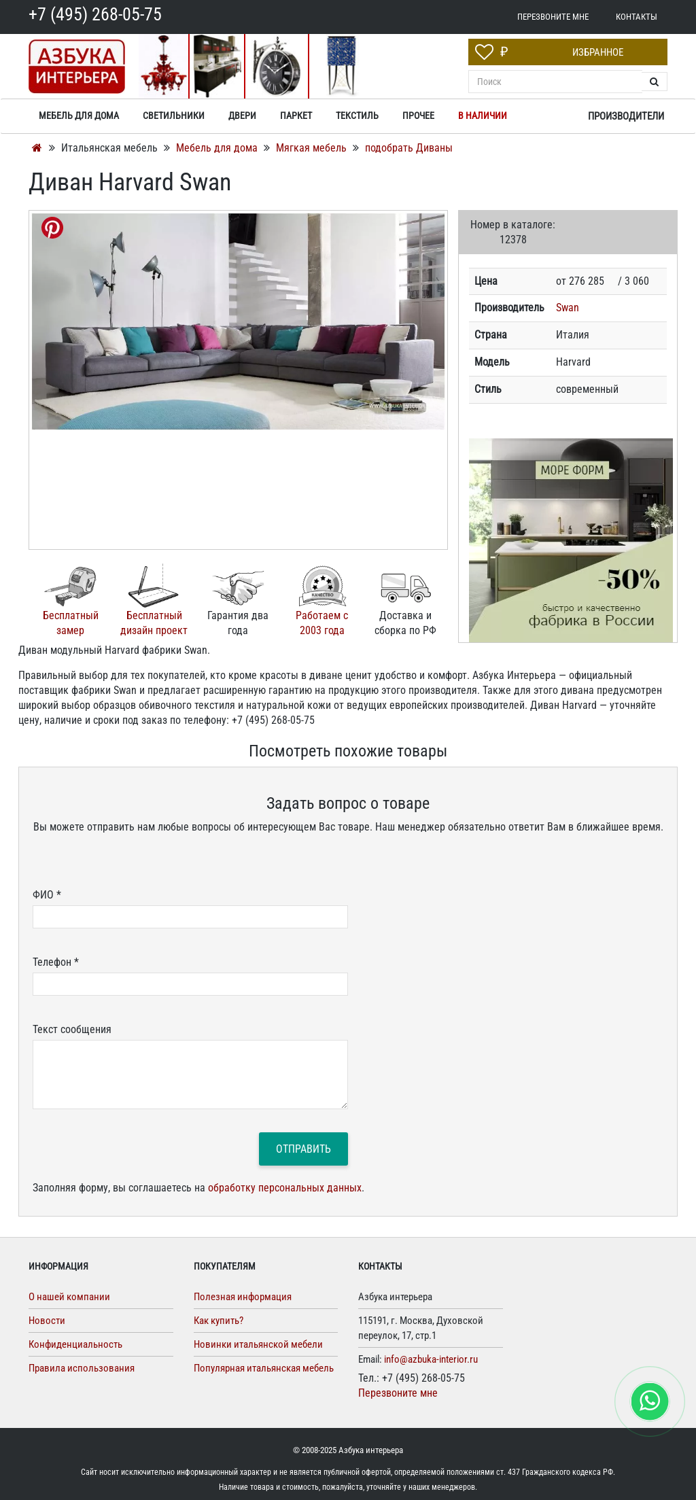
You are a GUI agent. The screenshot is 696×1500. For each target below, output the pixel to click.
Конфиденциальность (75, 1344)
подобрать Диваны (409, 147)
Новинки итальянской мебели (258, 1344)
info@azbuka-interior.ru (431, 1359)
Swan (567, 307)
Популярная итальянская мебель (264, 1368)
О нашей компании (69, 1297)
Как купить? (218, 1320)
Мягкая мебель (312, 147)
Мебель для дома (218, 147)
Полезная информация (243, 1297)
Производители (626, 116)
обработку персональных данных (285, 1187)
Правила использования (82, 1368)
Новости (47, 1320)
